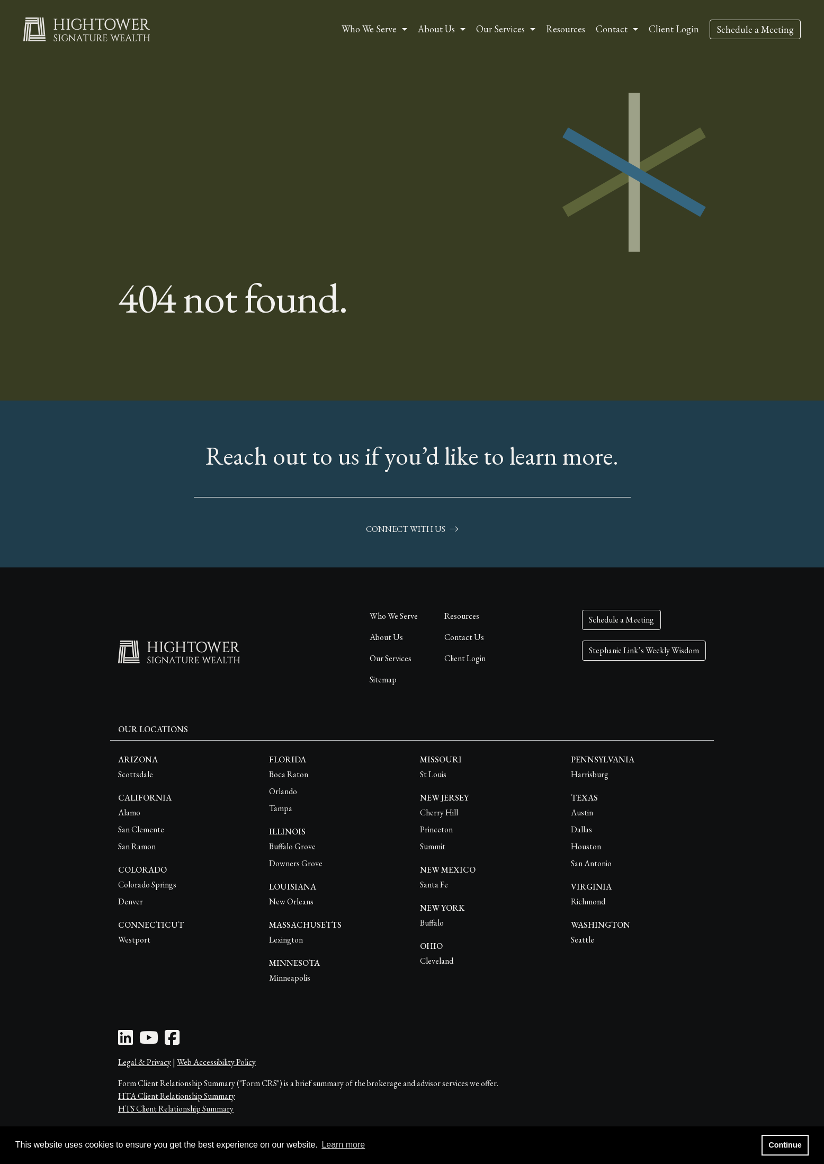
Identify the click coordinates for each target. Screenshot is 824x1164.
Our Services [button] (500, 29)
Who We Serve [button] (369, 29)
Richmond (588, 901)
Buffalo (432, 922)
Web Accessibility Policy (216, 1062)
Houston (586, 846)
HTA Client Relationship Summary (176, 1095)
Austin (582, 812)
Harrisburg (589, 774)
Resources (565, 29)
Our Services (390, 658)
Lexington (286, 939)
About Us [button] (436, 29)
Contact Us (464, 637)
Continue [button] (784, 1145)
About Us (386, 637)
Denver (130, 901)
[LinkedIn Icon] (125, 1040)
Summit (432, 846)
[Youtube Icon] (148, 1040)
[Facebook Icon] (172, 1040)
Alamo (129, 812)
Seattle (582, 939)
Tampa (280, 808)
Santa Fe (434, 884)
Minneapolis (289, 977)
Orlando (283, 791)
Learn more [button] (343, 1144)
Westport (134, 939)
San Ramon (137, 846)
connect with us (412, 529)
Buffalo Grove (292, 846)
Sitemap (383, 679)
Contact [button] (612, 29)
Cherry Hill (439, 812)
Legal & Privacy (144, 1062)
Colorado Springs (147, 884)
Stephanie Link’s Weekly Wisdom (644, 650)
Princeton (436, 829)
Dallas (581, 829)
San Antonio (591, 863)
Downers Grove (296, 863)
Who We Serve (394, 615)
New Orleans (291, 901)
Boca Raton (288, 774)
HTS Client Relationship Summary (176, 1108)
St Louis (433, 774)
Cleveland (436, 960)
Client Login (674, 29)
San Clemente (141, 829)
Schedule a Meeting (755, 29)
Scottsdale (135, 774)
